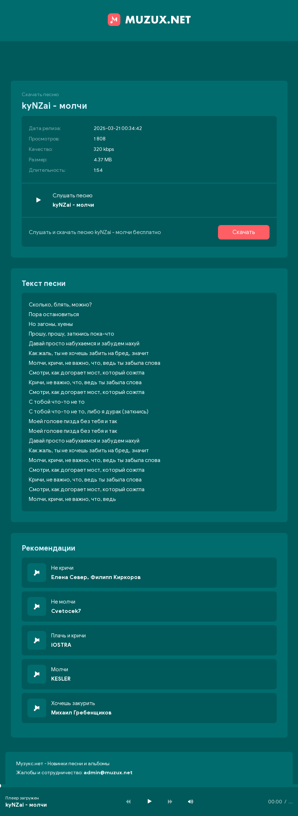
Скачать (243, 232)
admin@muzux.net (108, 773)
